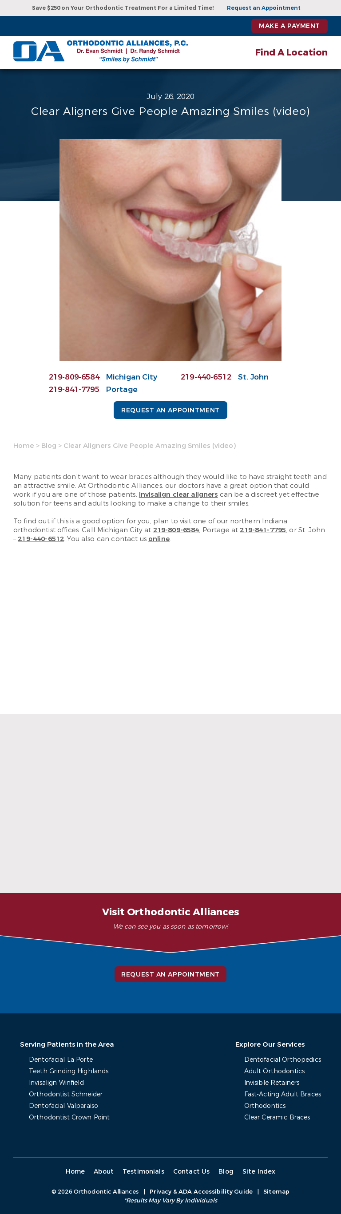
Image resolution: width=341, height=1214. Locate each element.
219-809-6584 (74, 377)
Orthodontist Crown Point (69, 1117)
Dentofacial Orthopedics (282, 1060)
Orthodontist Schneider (66, 1094)
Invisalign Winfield (56, 1083)
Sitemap (276, 1191)
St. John (253, 377)
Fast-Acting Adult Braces (282, 1094)
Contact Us (191, 1171)
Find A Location (291, 53)
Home (23, 445)
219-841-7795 (74, 389)
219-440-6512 (206, 377)
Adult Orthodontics (274, 1071)
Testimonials (143, 1171)
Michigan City (131, 377)
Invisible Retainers (272, 1083)
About (104, 1171)
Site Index (259, 1171)
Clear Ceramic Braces (277, 1117)
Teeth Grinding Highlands (68, 1071)
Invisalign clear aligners (178, 494)
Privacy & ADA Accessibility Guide (201, 1191)
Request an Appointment (264, 8)
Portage (122, 389)
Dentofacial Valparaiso (63, 1106)
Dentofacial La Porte (61, 1060)
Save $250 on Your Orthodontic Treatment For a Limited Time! (123, 8)
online (159, 538)
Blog (48, 445)
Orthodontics (265, 1106)
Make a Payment (289, 26)
